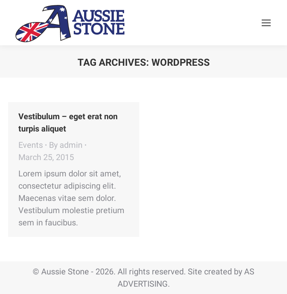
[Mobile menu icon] (266, 23)
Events (30, 145)
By (65, 145)
